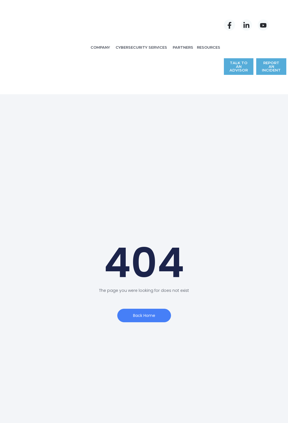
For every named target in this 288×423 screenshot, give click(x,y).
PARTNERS (183, 19)
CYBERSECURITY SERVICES (141, 19)
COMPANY (100, 19)
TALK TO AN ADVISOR (239, 24)
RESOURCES (209, 19)
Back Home (144, 259)
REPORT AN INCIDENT (271, 24)
